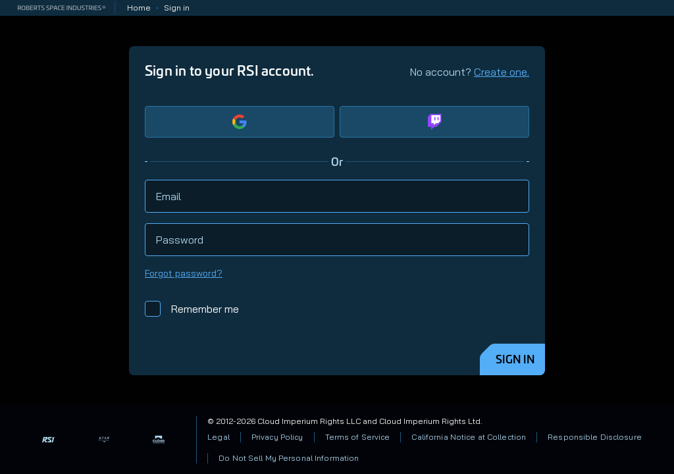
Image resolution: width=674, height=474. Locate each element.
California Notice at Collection (468, 437)
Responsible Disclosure (595, 437)
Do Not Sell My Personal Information (289, 458)
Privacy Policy (277, 437)
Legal (218, 437)
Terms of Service (357, 437)
